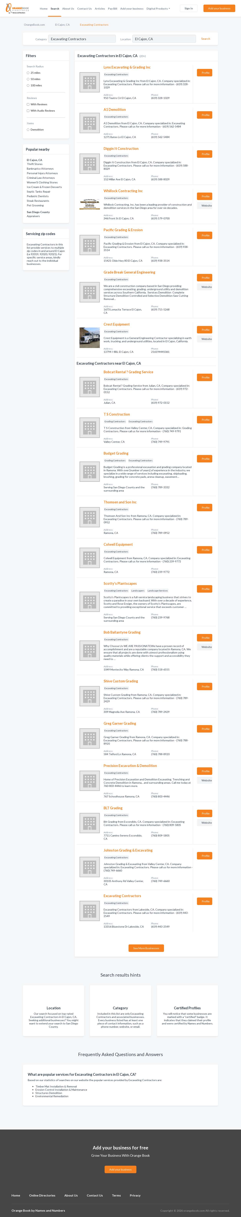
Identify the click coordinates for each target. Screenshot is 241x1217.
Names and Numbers (50, 1210)
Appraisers (33, 216)
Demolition (37, 129)
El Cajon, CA (62, 24)
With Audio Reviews (43, 110)
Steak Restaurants (38, 200)
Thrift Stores (35, 164)
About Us (68, 8)
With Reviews (39, 104)
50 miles (35, 79)
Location (125, 39)
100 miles (36, 85)
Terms (116, 1195)
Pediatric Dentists (38, 196)
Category (41, 39)
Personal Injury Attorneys (42, 173)
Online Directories (42, 1195)
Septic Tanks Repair (38, 191)
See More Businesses (146, 948)
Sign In (189, 8)
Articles (100, 8)
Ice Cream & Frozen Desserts (44, 187)
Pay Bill (112, 8)
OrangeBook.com (34, 24)
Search (55, 8)
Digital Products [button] (157, 8)
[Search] (205, 38)
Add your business (131, 8)
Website (207, 205)
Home (44, 8)
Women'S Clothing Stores (42, 182)
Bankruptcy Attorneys (40, 168)
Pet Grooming (35, 205)
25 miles (35, 72)
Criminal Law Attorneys (41, 177)
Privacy (135, 1195)
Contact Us (84, 8)
